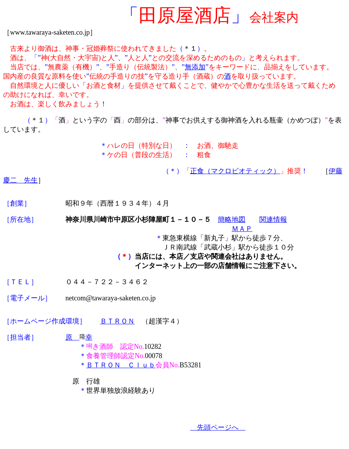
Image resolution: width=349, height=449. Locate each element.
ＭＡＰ (242, 229)
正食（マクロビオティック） (235, 171)
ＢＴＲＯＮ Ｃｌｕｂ (120, 365)
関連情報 (273, 219)
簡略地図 (231, 219)
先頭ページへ (217, 427)
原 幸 (78, 337)
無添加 (195, 67)
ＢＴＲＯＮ (117, 321)
